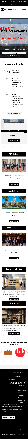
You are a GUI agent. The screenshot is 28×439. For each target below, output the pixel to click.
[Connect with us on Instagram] (19, 382)
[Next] (25, 132)
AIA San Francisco (4, 2)
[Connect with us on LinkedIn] (16, 382)
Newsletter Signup (7, 417)
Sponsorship (21, 395)
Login (25, 1)
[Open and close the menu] (21, 9)
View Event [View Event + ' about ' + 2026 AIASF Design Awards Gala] (13, 140)
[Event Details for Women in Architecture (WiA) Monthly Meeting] (18, 84)
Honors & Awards (22, 390)
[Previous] (2, 132)
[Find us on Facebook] (10, 382)
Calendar (20, 1)
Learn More (13, 184)
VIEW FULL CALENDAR (13, 113)
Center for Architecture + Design (12, 3)
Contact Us (20, 402)
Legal (16, 436)
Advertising (20, 397)
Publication (20, 393)
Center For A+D (21, 400)
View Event (13, 53)
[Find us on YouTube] (21, 382)
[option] (8, 352)
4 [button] (14, 55)
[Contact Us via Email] (24, 382)
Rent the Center (13, 333)
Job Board (20, 388)
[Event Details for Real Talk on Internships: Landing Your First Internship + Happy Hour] (18, 102)
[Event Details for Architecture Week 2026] (18, 72)
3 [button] (12, 55)
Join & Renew (21, 385)
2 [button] (10, 55)
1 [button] (7, 55)
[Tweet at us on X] (13, 382)
